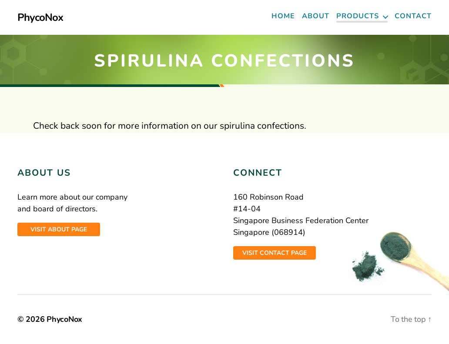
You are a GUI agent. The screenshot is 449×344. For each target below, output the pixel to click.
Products (357, 16)
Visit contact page (274, 253)
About (315, 16)
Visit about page (58, 229)
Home (283, 16)
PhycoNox (40, 17)
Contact (413, 16)
